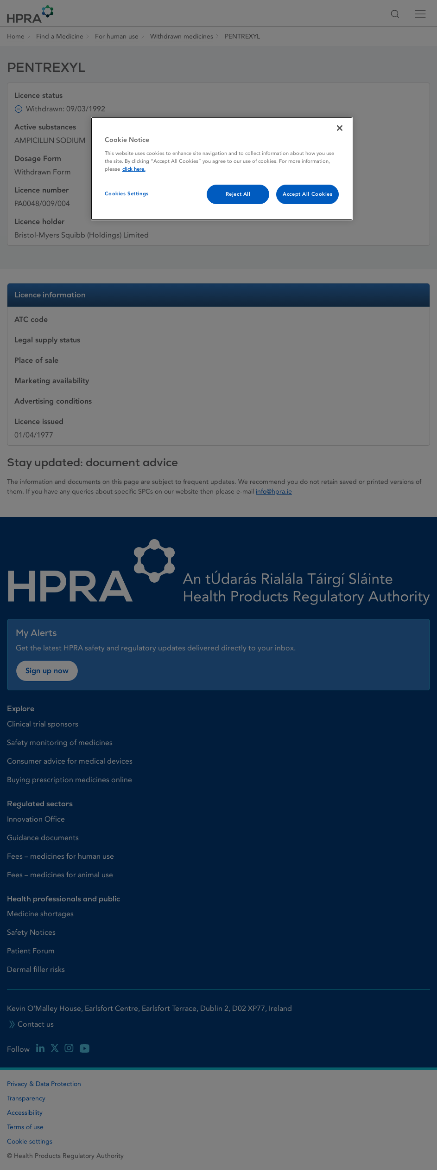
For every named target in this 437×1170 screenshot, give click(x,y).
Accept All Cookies (307, 194)
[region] (222, 168)
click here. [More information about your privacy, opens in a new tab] (134, 169)
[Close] (339, 128)
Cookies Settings (127, 194)
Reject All (238, 194)
